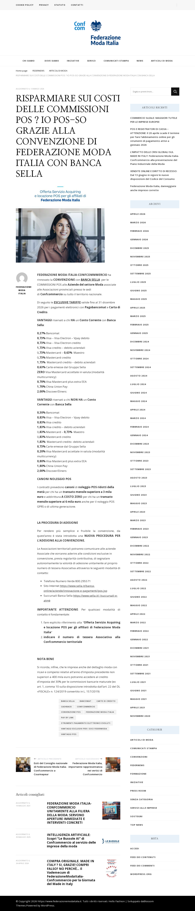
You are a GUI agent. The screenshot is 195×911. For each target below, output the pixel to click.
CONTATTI (77, 5)
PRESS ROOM (138, 790)
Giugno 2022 (138, 596)
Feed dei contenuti (143, 857)
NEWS (140, 60)
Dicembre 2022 (139, 545)
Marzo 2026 (138, 222)
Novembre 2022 (140, 554)
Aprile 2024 (137, 409)
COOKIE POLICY (25, 5)
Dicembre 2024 (139, 341)
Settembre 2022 (140, 571)
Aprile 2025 (137, 307)
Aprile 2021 (137, 707)
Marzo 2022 (138, 622)
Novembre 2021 (140, 656)
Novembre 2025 (140, 256)
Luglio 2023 (138, 486)
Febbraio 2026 (139, 230)
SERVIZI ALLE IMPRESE (143, 807)
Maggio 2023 (138, 503)
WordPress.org (141, 874)
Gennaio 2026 (139, 239)
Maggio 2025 (138, 299)
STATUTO (59, 5)
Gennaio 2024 (139, 435)
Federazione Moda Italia (22, 283)
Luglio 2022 (138, 588)
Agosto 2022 (138, 579)
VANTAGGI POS (68, 734)
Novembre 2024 (140, 350)
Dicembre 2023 (139, 443)
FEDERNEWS (137, 765)
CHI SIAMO (29, 60)
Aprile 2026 (137, 213)
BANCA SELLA (68, 701)
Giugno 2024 (138, 392)
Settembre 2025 (140, 273)
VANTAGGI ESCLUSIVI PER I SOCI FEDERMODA (84, 728)
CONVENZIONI (138, 756)
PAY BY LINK (67, 717)
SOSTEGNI (136, 816)
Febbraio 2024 (139, 426)
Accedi (134, 848)
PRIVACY (44, 5)
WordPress (47, 905)
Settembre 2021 (140, 673)
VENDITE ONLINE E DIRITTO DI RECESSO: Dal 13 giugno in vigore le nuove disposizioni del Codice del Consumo (153, 175)
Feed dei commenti (142, 865)
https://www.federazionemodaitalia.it (59, 901)
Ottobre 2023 (139, 460)
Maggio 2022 (138, 605)
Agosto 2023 (138, 477)
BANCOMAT (85, 701)
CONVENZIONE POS (71, 712)
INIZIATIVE (73, 60)
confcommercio (86, 706)
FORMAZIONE (138, 773)
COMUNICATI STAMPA (116, 60)
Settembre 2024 (140, 367)
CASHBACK (66, 706)
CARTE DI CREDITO (106, 701)
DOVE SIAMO (52, 60)
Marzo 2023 (138, 520)
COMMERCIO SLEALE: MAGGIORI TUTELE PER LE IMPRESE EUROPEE (153, 119)
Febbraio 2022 (139, 630)
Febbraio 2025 (139, 324)
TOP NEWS (136, 824)
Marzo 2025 (138, 316)
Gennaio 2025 (139, 333)
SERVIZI (91, 60)
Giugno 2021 (138, 690)
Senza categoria (141, 799)
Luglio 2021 (138, 682)
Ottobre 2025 (139, 265)
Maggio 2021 (138, 699)
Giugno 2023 (138, 494)
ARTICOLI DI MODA (162, 60)
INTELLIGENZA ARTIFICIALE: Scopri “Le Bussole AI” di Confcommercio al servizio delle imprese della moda (71, 840)
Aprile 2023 (137, 511)
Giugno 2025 (138, 290)
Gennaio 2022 (139, 639)
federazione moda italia (100, 712)
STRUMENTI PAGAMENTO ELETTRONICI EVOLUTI (85, 723)
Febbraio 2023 (139, 528)
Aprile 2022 (137, 614)
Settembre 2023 (140, 469)
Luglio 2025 (138, 282)
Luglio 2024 (138, 384)
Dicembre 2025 (139, 248)
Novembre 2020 (140, 716)
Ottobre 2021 (139, 664)
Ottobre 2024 (139, 358)
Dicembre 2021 (139, 647)
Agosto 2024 (138, 375)
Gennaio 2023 (139, 537)
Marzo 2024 (138, 418)
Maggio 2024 (138, 401)
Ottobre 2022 (139, 562)
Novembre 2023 (140, 452)
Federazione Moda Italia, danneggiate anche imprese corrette (153, 188)
